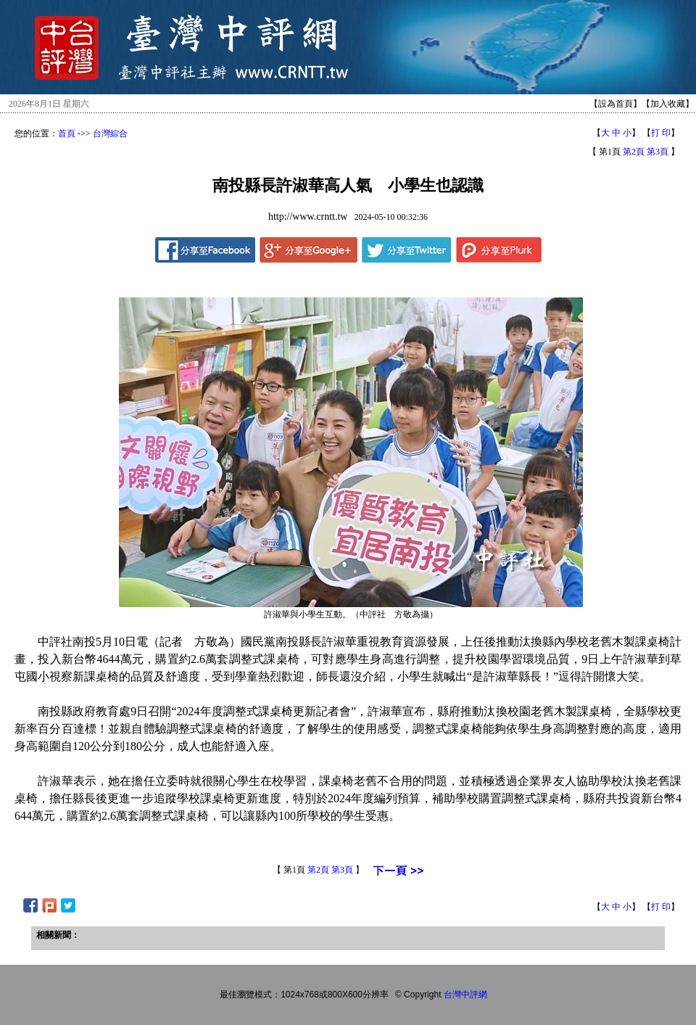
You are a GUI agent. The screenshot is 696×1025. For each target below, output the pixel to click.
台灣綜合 (110, 133)
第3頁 (657, 152)
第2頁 (634, 152)
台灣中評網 (465, 994)
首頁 (66, 133)
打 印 (661, 133)
